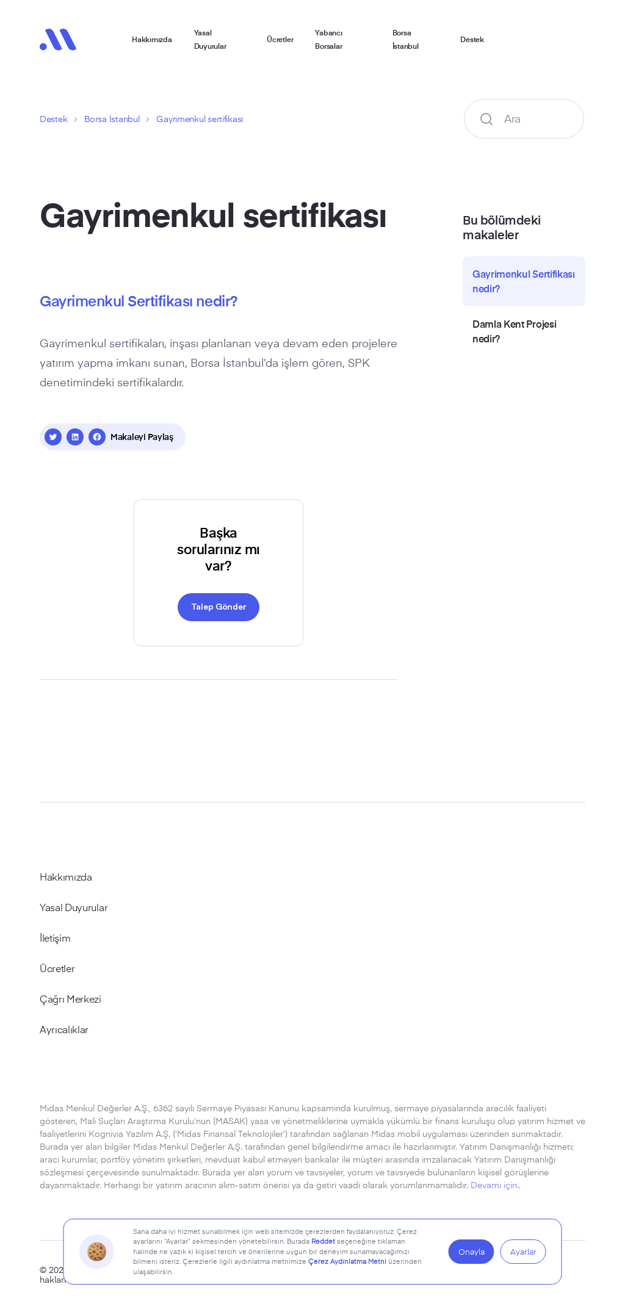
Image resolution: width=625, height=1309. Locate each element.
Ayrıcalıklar (64, 1028)
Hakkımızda (152, 39)
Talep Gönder (219, 606)
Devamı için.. (496, 1185)
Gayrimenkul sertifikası (199, 118)
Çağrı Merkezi (70, 998)
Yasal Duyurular (210, 39)
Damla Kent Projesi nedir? (514, 331)
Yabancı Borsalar (328, 39)
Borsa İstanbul (405, 39)
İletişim (55, 937)
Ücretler (280, 39)
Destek (472, 39)
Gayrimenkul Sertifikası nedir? (523, 281)
